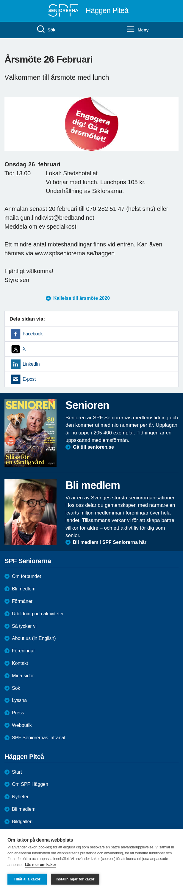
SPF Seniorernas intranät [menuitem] (38, 737)
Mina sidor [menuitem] (23, 675)
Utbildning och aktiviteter (38, 613)
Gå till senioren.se (93, 447)
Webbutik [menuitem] (22, 725)
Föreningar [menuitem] (23, 650)
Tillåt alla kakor (27, 879)
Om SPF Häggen (30, 784)
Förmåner (22, 601)
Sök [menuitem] (45, 29)
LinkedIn (31, 364)
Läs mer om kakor (40, 864)
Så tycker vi (24, 626)
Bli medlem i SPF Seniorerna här (109, 542)
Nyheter (20, 796)
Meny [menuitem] (137, 29)
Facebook (33, 333)
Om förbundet (26, 576)
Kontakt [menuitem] (20, 663)
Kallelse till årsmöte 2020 (81, 298)
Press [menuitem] (18, 712)
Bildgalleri (22, 821)
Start (17, 772)
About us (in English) (34, 638)
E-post (29, 379)
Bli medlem (23, 588)
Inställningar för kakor (75, 879)
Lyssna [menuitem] (19, 700)
